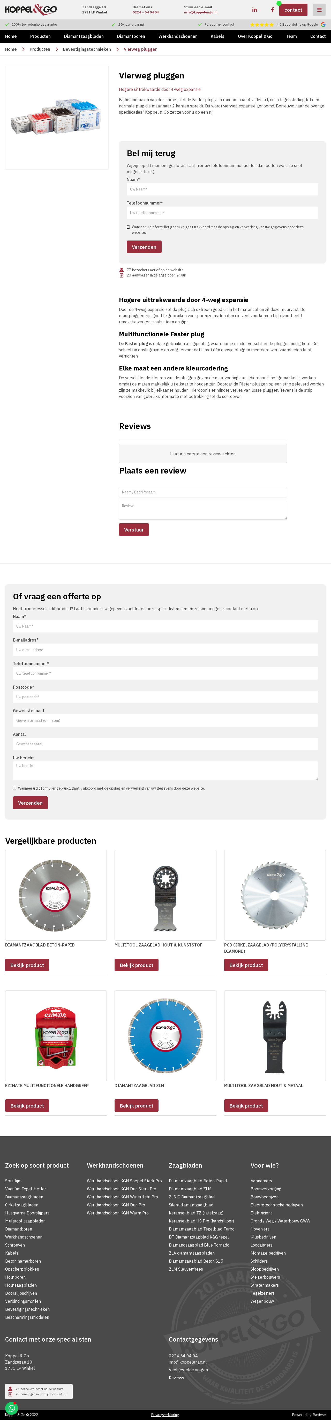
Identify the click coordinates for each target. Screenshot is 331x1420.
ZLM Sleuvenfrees (186, 1269)
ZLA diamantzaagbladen (192, 1253)
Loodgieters (262, 1245)
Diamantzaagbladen (84, 36)
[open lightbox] (57, 118)
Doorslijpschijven (21, 1293)
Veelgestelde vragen (188, 1370)
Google (312, 24)
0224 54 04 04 (183, 1355)
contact (293, 9)
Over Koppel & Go (255, 36)
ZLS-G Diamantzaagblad (192, 1197)
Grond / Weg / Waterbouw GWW (280, 1221)
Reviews (176, 1378)
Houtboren (15, 1277)
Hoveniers (260, 1229)
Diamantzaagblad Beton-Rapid (198, 1181)
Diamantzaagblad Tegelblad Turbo (202, 1229)
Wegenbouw (262, 1301)
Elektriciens (262, 1213)
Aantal (19, 734)
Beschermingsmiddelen (27, 1317)
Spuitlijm (13, 1181)
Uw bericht (23, 758)
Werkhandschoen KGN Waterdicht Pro (122, 1197)
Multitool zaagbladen (25, 1221)
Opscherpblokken (22, 1269)
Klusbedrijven (263, 1237)
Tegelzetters (263, 1293)
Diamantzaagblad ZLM (190, 1189)
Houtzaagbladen (21, 1285)
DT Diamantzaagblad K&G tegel (199, 1237)
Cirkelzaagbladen (21, 1205)
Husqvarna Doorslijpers (27, 1213)
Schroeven (15, 1245)
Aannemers (261, 1181)
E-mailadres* (26, 640)
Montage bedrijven (268, 1253)
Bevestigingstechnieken (87, 49)
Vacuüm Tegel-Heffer (25, 1189)
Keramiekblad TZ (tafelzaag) (196, 1213)
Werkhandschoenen (178, 36)
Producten (40, 36)
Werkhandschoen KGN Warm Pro (118, 1213)
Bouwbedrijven (265, 1197)
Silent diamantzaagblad (191, 1205)
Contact (318, 36)
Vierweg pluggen (140, 49)
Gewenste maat (28, 711)
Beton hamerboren (23, 1261)
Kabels (217, 36)
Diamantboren (131, 36)
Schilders (259, 1261)
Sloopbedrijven (265, 1269)
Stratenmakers (265, 1285)
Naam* (133, 179)
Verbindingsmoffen (23, 1301)
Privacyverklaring (165, 1414)
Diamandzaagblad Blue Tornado (199, 1245)
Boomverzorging (266, 1189)
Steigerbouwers (265, 1277)
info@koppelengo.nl (200, 12)
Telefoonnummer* (145, 203)
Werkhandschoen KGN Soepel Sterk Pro (124, 1181)
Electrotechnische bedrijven (277, 1205)
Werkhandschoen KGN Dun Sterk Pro (121, 1189)
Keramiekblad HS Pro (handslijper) (201, 1221)
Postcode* (23, 687)
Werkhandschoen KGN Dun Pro (116, 1205)
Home (11, 36)
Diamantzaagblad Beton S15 (196, 1261)
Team (291, 36)
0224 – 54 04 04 (146, 12)
